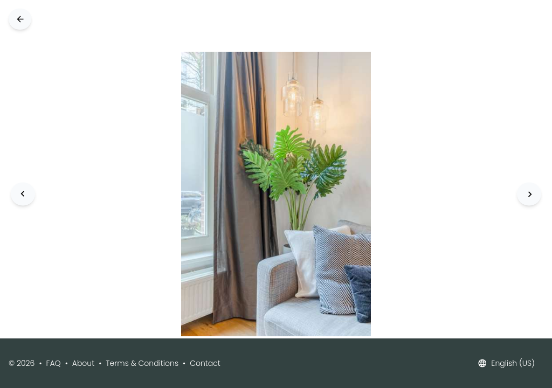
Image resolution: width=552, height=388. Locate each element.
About (83, 363)
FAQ (53, 363)
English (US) (506, 363)
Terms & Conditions (142, 363)
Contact (205, 363)
